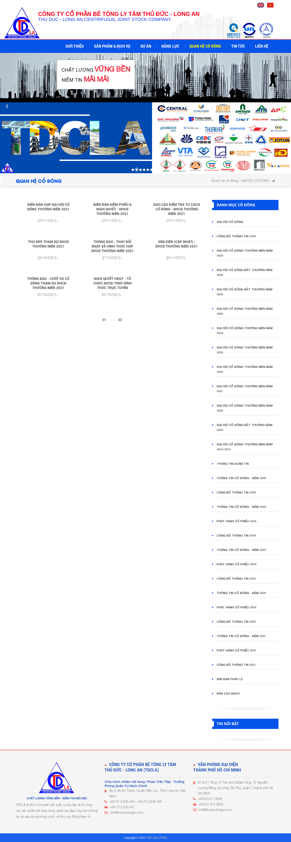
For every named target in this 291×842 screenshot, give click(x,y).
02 (120, 320)
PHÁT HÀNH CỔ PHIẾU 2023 (236, 564)
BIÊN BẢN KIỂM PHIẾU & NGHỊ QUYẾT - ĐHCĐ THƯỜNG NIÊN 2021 (112, 209)
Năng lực (170, 46)
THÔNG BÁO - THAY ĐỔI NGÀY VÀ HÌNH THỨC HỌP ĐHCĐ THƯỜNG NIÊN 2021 (112, 246)
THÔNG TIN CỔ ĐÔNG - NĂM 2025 (241, 478)
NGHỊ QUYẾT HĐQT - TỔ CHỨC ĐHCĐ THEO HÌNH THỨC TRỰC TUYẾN (112, 283)
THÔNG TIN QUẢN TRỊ (233, 463)
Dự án (146, 46)
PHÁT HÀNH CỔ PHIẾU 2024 (236, 521)
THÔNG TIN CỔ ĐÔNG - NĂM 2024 (241, 507)
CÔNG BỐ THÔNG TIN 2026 (236, 236)
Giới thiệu (75, 46)
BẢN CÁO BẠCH (228, 693)
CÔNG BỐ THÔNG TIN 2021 (236, 664)
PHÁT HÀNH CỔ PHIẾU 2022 (236, 607)
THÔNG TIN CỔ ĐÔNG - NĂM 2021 (241, 636)
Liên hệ (262, 46)
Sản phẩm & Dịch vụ (112, 46)
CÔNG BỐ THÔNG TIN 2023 (236, 578)
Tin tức (238, 46)
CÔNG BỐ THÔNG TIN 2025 (236, 492)
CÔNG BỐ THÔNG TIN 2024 (236, 535)
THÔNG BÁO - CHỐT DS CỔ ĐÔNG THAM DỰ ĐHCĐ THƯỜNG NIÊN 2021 (48, 283)
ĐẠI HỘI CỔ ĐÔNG (255, 181)
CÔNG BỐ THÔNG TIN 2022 (236, 621)
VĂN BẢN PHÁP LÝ (230, 679)
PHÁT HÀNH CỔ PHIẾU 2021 (236, 650)
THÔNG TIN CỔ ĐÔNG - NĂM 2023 (241, 550)
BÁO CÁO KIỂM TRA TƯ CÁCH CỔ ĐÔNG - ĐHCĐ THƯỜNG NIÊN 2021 (176, 209)
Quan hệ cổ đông (205, 46)
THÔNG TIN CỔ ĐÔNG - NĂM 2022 (241, 593)
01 (104, 320)
